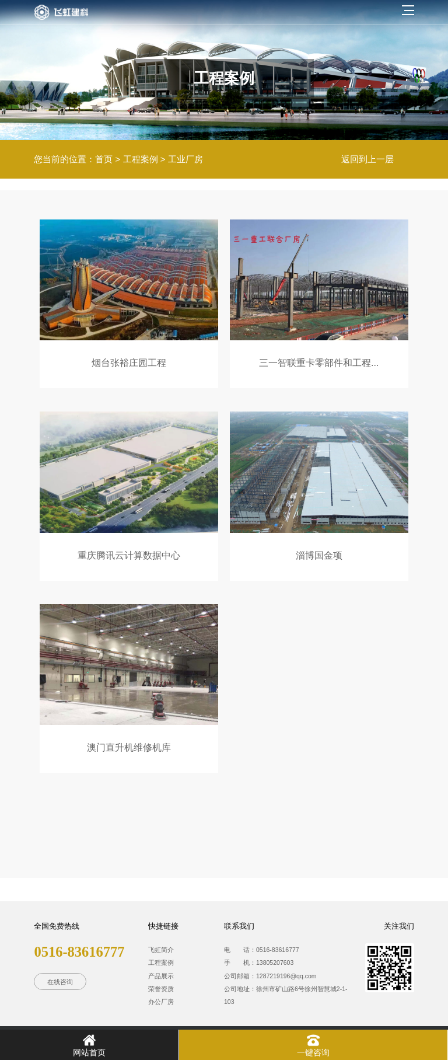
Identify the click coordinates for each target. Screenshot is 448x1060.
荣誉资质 (161, 988)
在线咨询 (60, 981)
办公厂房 (161, 1001)
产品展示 (161, 975)
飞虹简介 (161, 949)
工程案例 (140, 159)
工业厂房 (185, 159)
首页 (104, 159)
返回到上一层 (367, 159)
